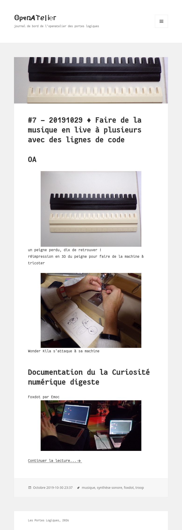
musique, (89, 487)
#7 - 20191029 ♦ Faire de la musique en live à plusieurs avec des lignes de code (85, 130)
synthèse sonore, (110, 487)
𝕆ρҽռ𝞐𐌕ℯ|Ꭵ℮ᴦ (35, 18)
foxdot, (129, 487)
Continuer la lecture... (52, 461)
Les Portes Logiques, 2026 (48, 520)
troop (140, 487)
